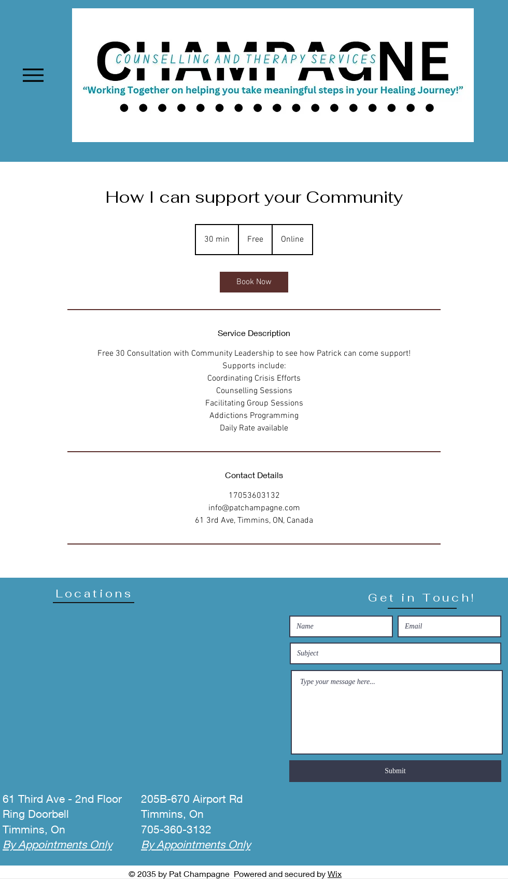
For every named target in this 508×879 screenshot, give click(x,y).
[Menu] (33, 74)
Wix (335, 873)
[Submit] (395, 771)
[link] (254, 282)
